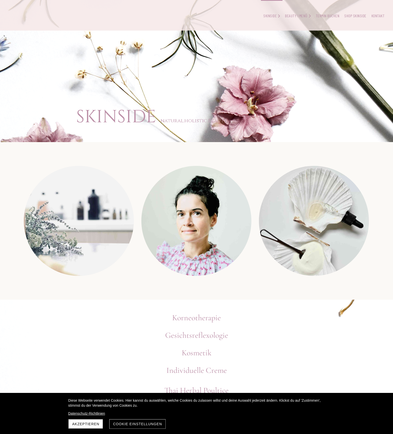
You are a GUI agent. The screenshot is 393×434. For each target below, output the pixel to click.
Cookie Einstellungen (137, 424)
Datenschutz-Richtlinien (86, 413)
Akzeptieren (85, 424)
